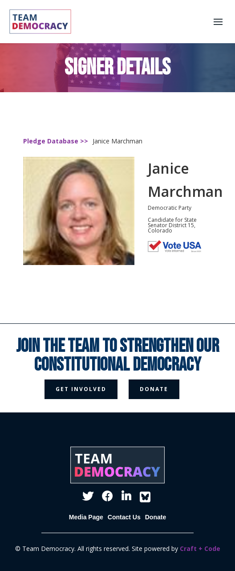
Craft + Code (200, 548)
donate (154, 389)
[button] (218, 22)
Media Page (86, 517)
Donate (155, 517)
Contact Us (124, 517)
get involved (81, 389)
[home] (38, 21)
